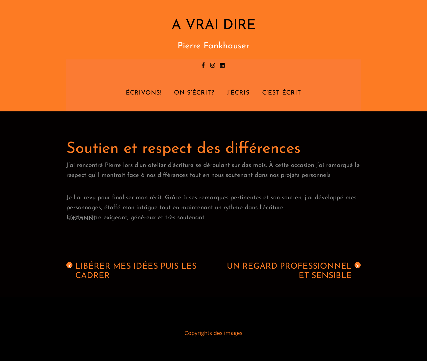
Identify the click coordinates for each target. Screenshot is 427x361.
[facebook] (203, 64)
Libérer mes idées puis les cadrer (131, 271)
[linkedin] (222, 64)
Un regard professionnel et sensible (294, 271)
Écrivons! (144, 93)
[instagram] (213, 64)
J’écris (238, 93)
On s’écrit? (194, 93)
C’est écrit (281, 93)
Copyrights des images (213, 333)
